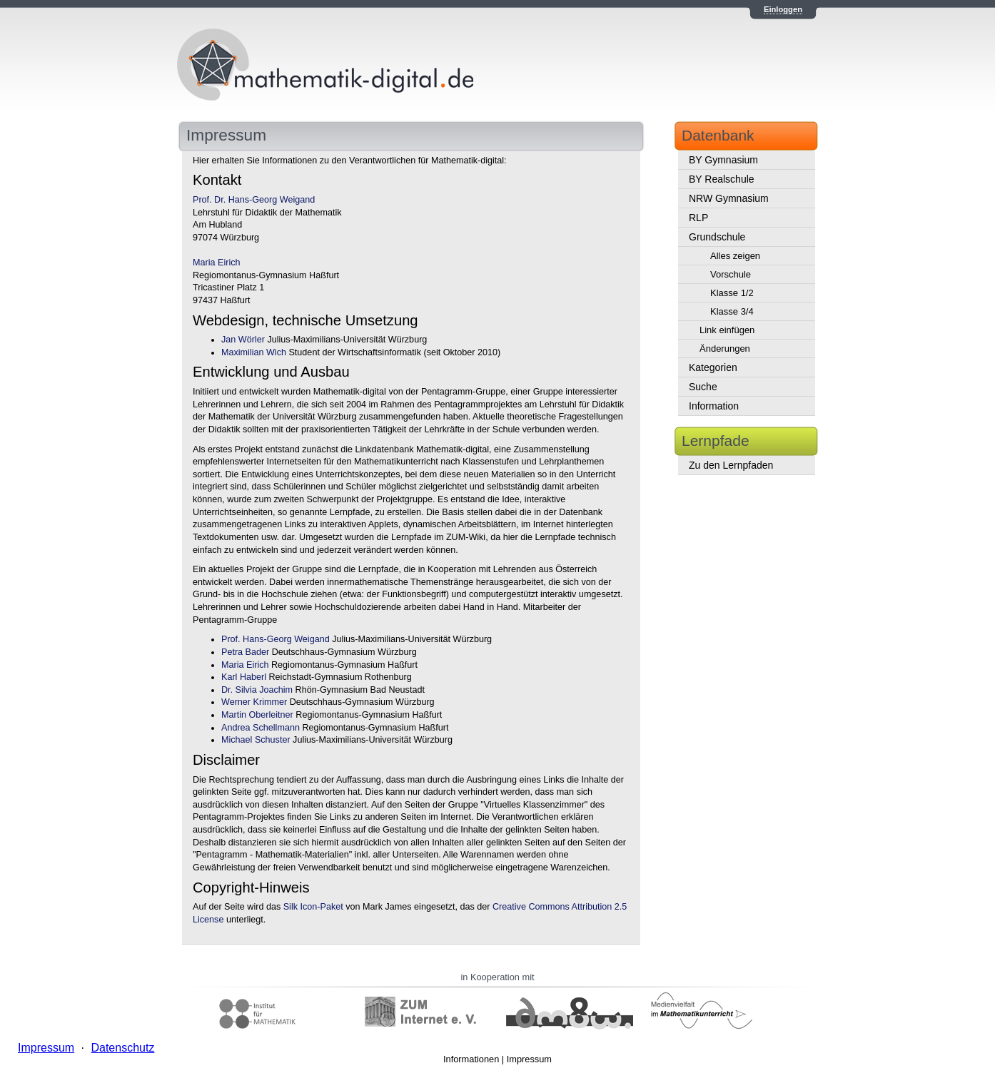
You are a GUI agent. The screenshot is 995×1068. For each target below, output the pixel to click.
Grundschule (717, 237)
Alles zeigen (735, 255)
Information (714, 406)
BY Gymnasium (723, 160)
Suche (703, 386)
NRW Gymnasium (729, 198)
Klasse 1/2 (732, 293)
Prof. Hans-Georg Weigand (275, 639)
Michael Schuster (256, 740)
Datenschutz (122, 1048)
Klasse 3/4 (732, 311)
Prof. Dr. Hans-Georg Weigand (254, 200)
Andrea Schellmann (260, 728)
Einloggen (783, 9)
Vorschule (730, 274)
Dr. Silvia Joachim (257, 690)
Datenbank (718, 135)
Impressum (529, 1059)
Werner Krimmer (254, 702)
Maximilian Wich (253, 352)
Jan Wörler (243, 340)
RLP (698, 217)
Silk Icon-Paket (313, 907)
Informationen (471, 1059)
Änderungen (724, 348)
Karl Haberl (243, 677)
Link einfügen (726, 330)
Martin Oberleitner (257, 715)
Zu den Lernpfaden (731, 465)
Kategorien (713, 367)
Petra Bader (245, 652)
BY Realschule (721, 179)
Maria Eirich (216, 263)
